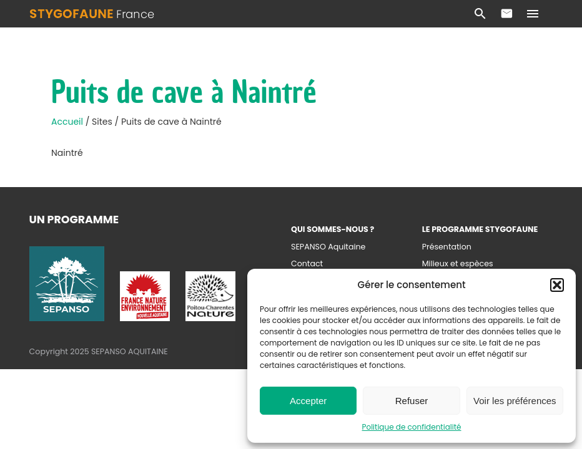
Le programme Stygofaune (480, 229)
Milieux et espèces (457, 263)
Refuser (411, 400)
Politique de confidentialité (411, 427)
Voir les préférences (514, 400)
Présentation (446, 246)
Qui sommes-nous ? (332, 229)
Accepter (308, 400)
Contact (506, 13)
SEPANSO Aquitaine (328, 246)
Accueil (68, 121)
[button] (557, 285)
